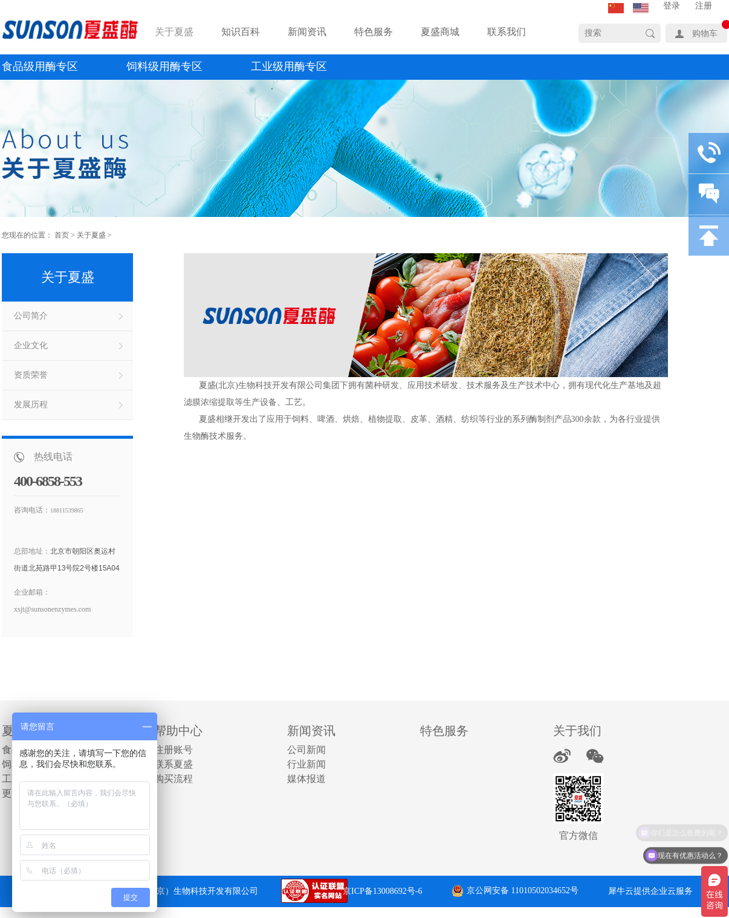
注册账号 (173, 750)
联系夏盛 (173, 764)
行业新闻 (306, 764)
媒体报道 (306, 779)
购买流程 (173, 779)
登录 (671, 5)
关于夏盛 (91, 235)
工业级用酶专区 (289, 66)
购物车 (705, 33)
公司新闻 (306, 750)
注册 (703, 5)
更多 (11, 793)
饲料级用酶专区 (164, 66)
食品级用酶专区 (40, 66)
